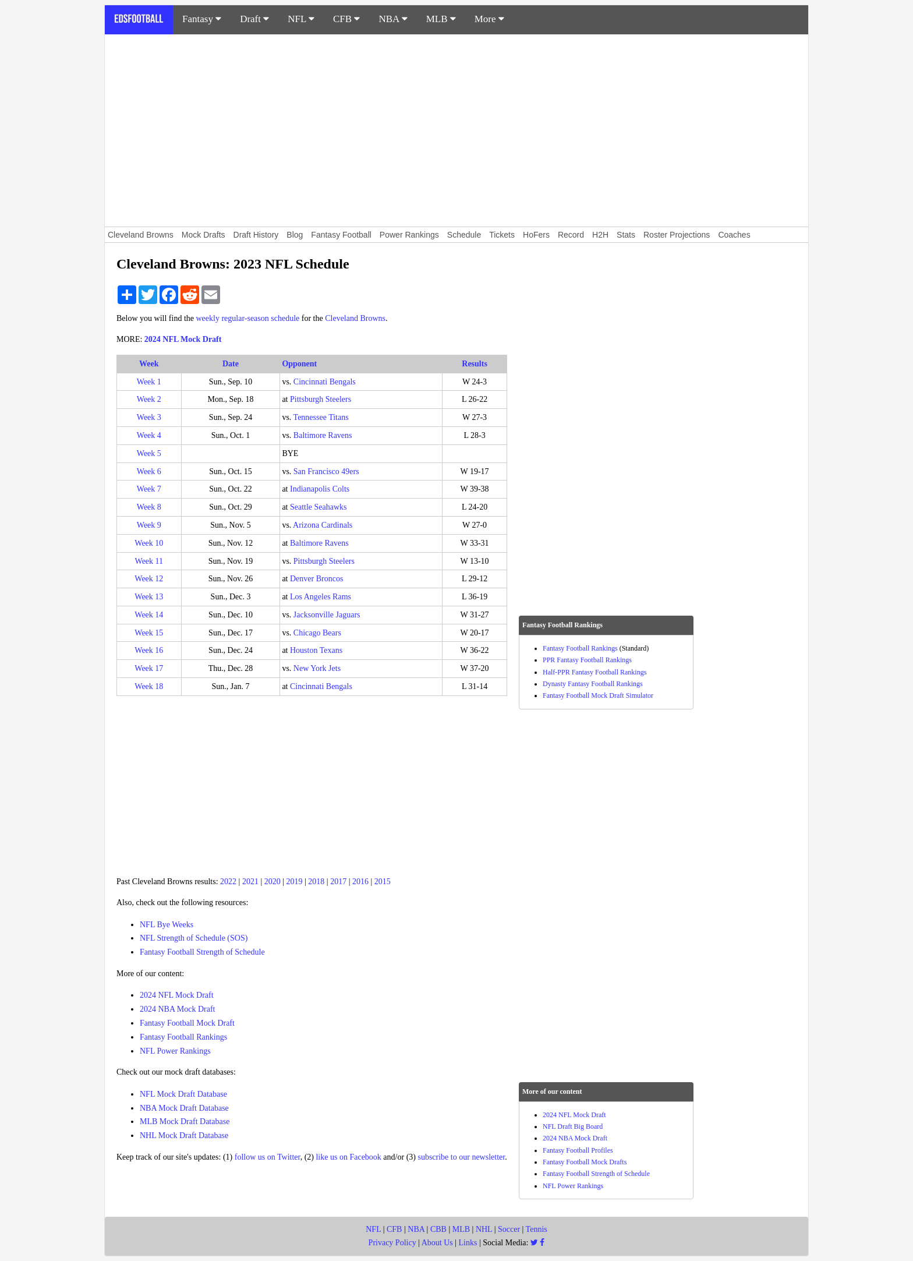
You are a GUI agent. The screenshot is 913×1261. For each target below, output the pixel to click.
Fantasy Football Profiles (578, 1150)
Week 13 (149, 596)
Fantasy (201, 18)
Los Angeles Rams (320, 596)
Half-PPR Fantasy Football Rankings (594, 672)
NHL (484, 1229)
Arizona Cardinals (322, 525)
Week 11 (149, 561)
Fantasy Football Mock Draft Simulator (598, 695)
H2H (600, 234)
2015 (382, 881)
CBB (438, 1229)
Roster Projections (676, 234)
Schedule (464, 234)
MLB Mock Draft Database (184, 1121)
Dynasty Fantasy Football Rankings (593, 684)
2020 (272, 881)
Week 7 (149, 489)
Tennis (536, 1229)
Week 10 (149, 543)
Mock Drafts (203, 234)
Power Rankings (409, 234)
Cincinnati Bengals (324, 381)
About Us (437, 1242)
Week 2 (149, 399)
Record (571, 234)
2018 (316, 881)
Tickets (502, 234)
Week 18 (149, 686)
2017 (338, 881)
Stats (626, 234)
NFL (301, 18)
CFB (346, 18)
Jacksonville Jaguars (326, 614)
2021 (250, 881)
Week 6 (149, 471)
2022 (228, 881)
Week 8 (149, 507)
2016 (360, 881)
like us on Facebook (348, 1157)
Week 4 (149, 435)
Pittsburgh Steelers (320, 399)
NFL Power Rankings (175, 1051)
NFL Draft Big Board (573, 1126)
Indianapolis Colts (319, 489)
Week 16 (149, 650)
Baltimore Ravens (322, 435)
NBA (392, 18)
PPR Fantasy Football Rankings (587, 660)
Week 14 (149, 614)
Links (468, 1242)
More (489, 18)
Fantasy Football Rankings (183, 1037)
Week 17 (149, 668)
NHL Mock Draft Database (184, 1135)
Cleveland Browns (141, 234)
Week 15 (149, 632)
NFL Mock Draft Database (183, 1094)
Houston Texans (316, 650)
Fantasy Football (341, 234)
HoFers (536, 234)
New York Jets (317, 668)
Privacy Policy (392, 1242)
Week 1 (149, 381)
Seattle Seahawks (318, 507)
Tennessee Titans (321, 417)
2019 (294, 881)
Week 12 (149, 578)
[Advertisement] (456, 130)
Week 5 (149, 453)
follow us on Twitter (267, 1157)
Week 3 (149, 417)
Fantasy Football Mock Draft (187, 1023)
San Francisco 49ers (326, 471)
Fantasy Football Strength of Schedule (202, 952)
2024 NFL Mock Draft (183, 339)
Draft (254, 18)
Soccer (509, 1229)
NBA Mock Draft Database (184, 1108)
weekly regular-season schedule (248, 318)
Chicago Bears (317, 632)
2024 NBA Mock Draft (177, 1009)
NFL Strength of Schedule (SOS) (193, 938)
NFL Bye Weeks (166, 924)
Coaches (734, 234)
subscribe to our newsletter (461, 1157)
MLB (441, 18)
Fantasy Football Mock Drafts (585, 1162)
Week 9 (149, 525)
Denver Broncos (316, 578)
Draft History (256, 234)
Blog (294, 234)
